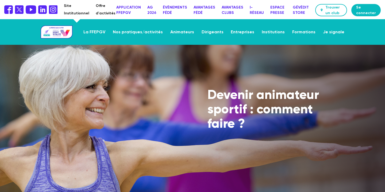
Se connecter (366, 10)
